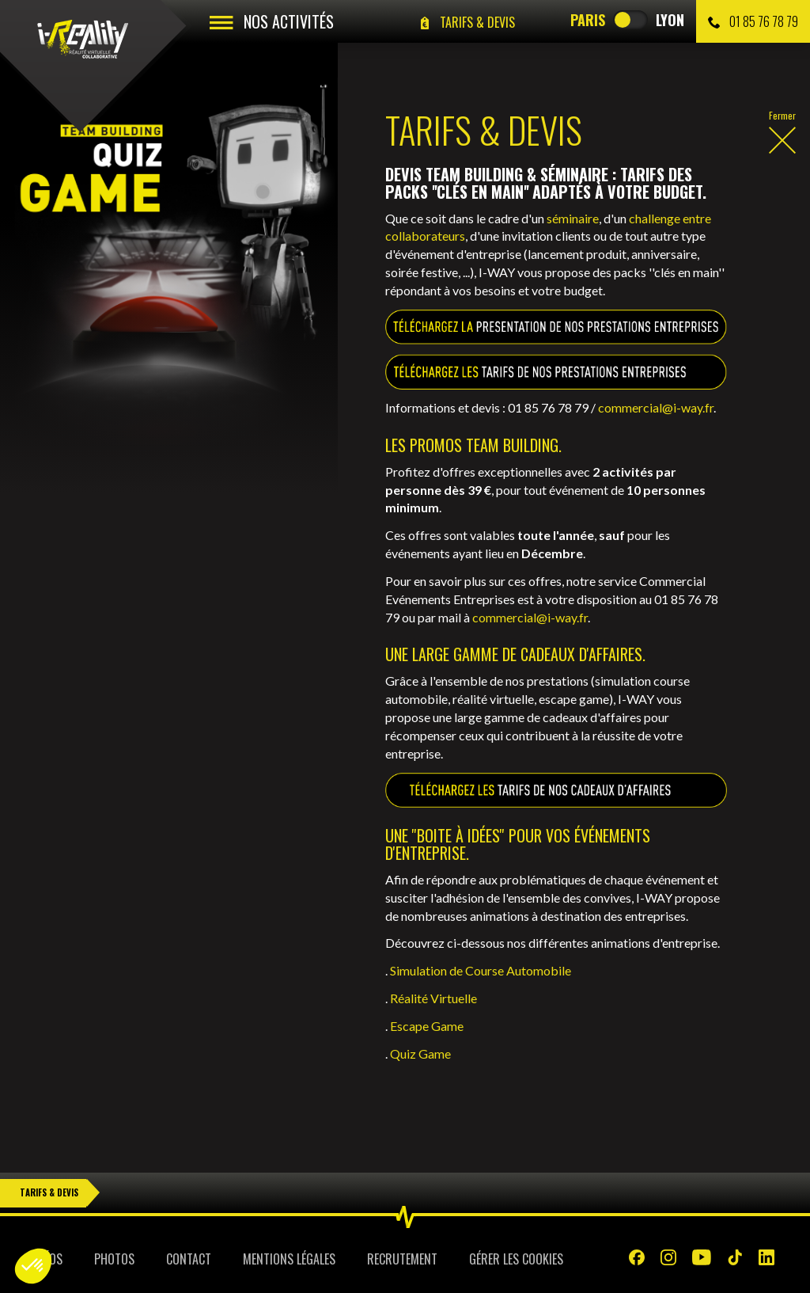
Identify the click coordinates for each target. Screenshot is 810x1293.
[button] (33, 1266)
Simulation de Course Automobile (480, 970)
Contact (188, 1258)
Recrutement (402, 1258)
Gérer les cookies (516, 1258)
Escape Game (427, 1025)
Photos (114, 1258)
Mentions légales (289, 1258)
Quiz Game (420, 1053)
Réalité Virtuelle (433, 998)
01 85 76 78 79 (753, 21)
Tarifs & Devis (49, 1192)
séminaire (573, 218)
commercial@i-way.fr (655, 407)
